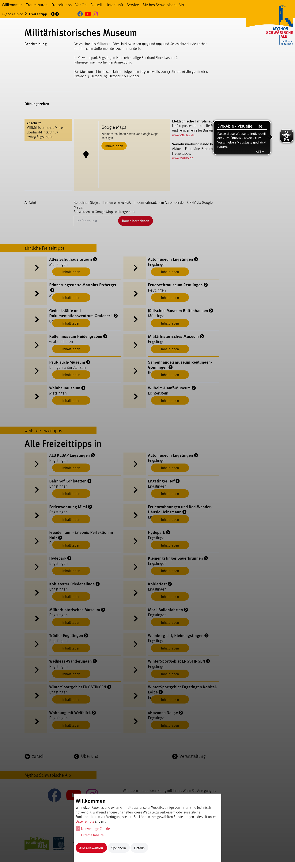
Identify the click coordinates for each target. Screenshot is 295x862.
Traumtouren (36, 4)
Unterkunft (114, 4)
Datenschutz (85, 821)
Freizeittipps (61, 4)
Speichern (118, 847)
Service (133, 4)
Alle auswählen (91, 847)
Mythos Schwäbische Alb (163, 4)
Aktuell (96, 4)
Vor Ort (81, 4)
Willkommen (12, 4)
